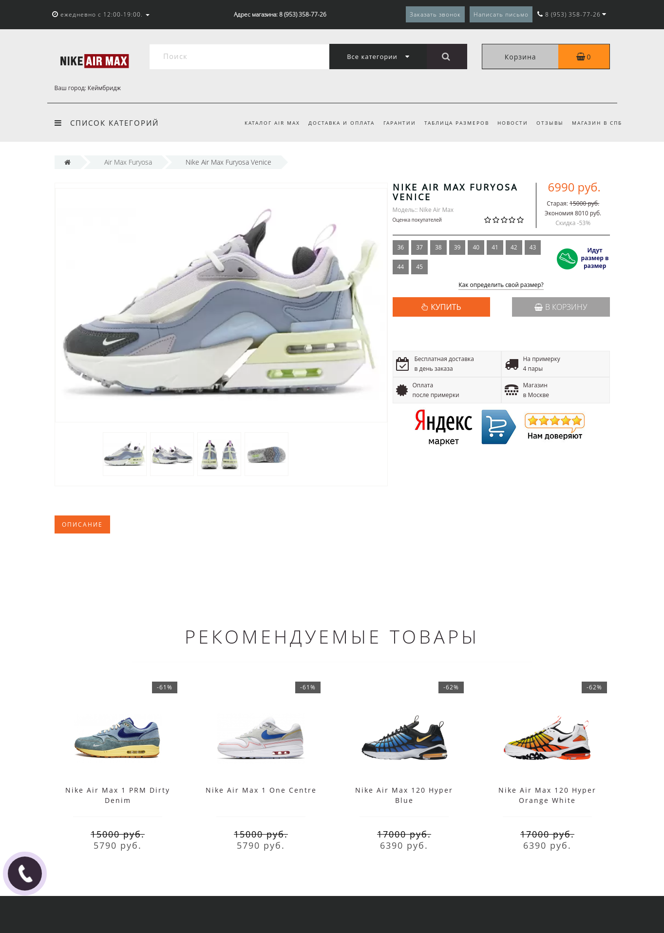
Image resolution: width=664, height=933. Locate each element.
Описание (82, 524)
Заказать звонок (435, 14)
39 (457, 247)
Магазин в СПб (597, 122)
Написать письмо (501, 14)
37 (419, 247)
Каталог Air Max (272, 122)
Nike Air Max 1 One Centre (261, 790)
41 (495, 247)
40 (476, 247)
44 (401, 267)
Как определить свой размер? (501, 285)
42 (514, 247)
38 (438, 247)
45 (419, 267)
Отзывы (550, 122)
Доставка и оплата (341, 122)
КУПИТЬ (446, 307)
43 (533, 247)
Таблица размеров (456, 122)
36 (401, 247)
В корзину (560, 307)
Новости (512, 122)
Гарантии (399, 122)
